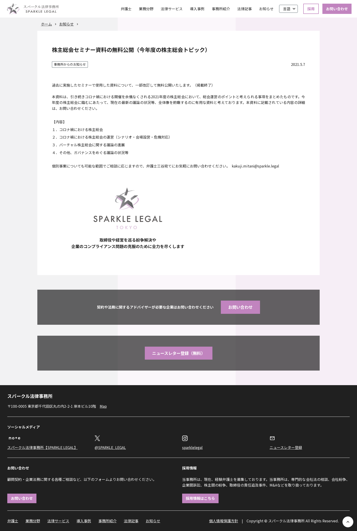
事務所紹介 (221, 8)
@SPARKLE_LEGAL (110, 447)
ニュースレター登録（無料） (178, 353)
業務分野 (146, 8)
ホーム (46, 24)
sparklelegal (192, 447)
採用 (311, 8)
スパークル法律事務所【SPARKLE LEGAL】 (42, 447)
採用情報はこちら (200, 498)
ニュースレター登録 (286, 447)
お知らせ (266, 8)
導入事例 (197, 8)
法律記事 (244, 8)
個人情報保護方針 (223, 520)
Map (103, 406)
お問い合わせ (337, 8)
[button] (288, 9)
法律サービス (172, 8)
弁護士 (126, 8)
